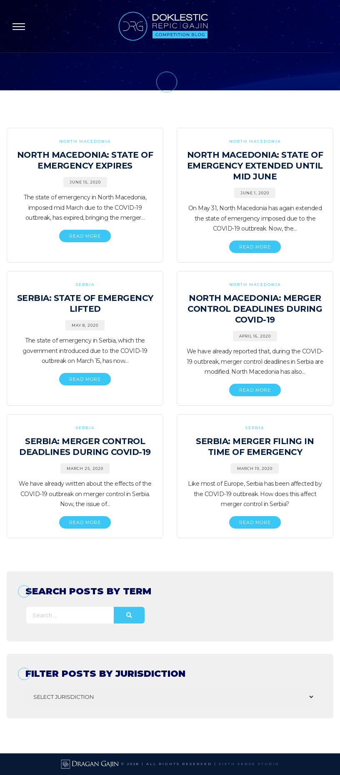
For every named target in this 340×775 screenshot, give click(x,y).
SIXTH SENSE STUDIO (249, 764)
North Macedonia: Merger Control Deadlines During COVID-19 (255, 309)
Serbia (85, 284)
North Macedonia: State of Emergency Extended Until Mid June (255, 165)
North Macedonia (85, 141)
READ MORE (85, 236)
